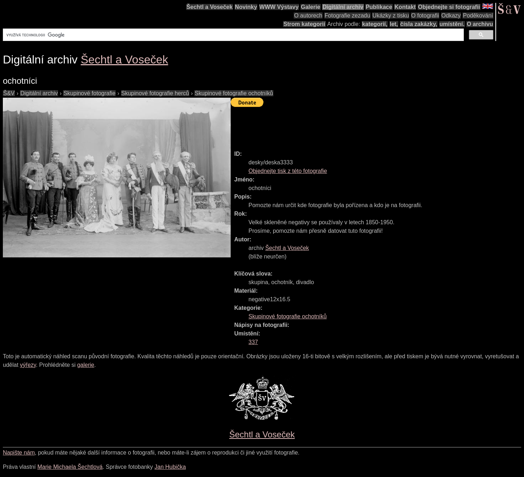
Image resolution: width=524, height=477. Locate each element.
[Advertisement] (360, 125)
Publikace (379, 7)
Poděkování (478, 15)
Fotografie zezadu (347, 15)
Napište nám (19, 453)
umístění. (452, 24)
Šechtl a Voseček (210, 7)
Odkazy (451, 15)
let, (394, 24)
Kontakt (405, 7)
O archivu (480, 24)
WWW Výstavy (279, 7)
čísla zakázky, (418, 24)
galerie (85, 365)
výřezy (28, 365)
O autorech (308, 15)
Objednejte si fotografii (449, 7)
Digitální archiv (343, 7)
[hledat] (232, 35)
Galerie (310, 7)
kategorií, (374, 24)
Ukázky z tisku (390, 15)
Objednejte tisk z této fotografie (287, 171)
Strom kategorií (304, 24)
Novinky (246, 7)
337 (253, 342)
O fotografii (425, 15)
